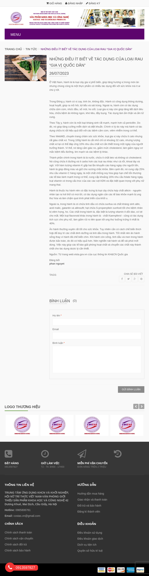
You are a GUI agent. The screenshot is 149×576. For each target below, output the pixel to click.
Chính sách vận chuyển (19, 538)
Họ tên (56, 316)
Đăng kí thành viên (88, 511)
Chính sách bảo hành (17, 550)
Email (55, 329)
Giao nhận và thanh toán (92, 499)
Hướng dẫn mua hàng (90, 493)
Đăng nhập (74, 3)
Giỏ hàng (54, 3)
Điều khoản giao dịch (90, 538)
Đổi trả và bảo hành (89, 505)
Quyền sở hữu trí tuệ (90, 550)
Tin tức (31, 49)
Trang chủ (13, 49)
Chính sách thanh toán (18, 532)
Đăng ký (93, 3)
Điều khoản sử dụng (89, 532)
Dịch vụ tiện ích (86, 544)
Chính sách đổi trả (16, 544)
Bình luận (57, 343)
